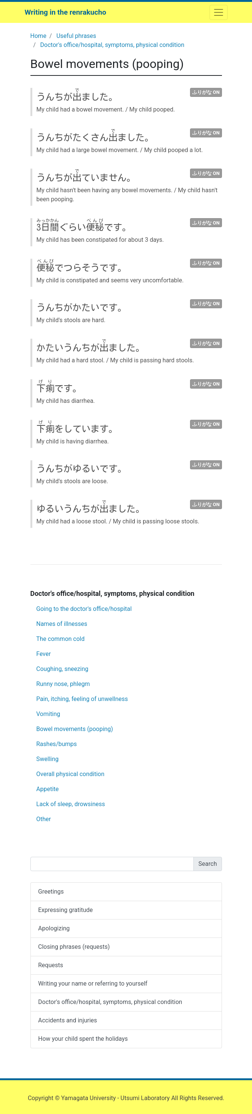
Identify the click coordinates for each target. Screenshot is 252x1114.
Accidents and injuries (67, 1020)
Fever (43, 653)
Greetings (51, 891)
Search (207, 863)
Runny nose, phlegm (63, 683)
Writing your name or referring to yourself (93, 983)
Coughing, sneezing (62, 668)
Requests (50, 965)
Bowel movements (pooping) (74, 729)
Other (43, 819)
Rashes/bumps (56, 744)
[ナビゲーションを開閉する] (219, 12)
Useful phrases (76, 35)
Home (38, 35)
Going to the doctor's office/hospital (84, 608)
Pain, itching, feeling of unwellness (82, 698)
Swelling (47, 759)
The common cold (60, 638)
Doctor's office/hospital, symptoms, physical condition (112, 44)
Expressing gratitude (65, 910)
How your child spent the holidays (83, 1038)
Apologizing (54, 928)
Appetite (47, 789)
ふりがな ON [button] (206, 92)
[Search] (112, 864)
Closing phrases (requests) (74, 946)
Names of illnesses (62, 623)
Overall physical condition (70, 774)
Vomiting (48, 714)
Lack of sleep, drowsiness (70, 804)
